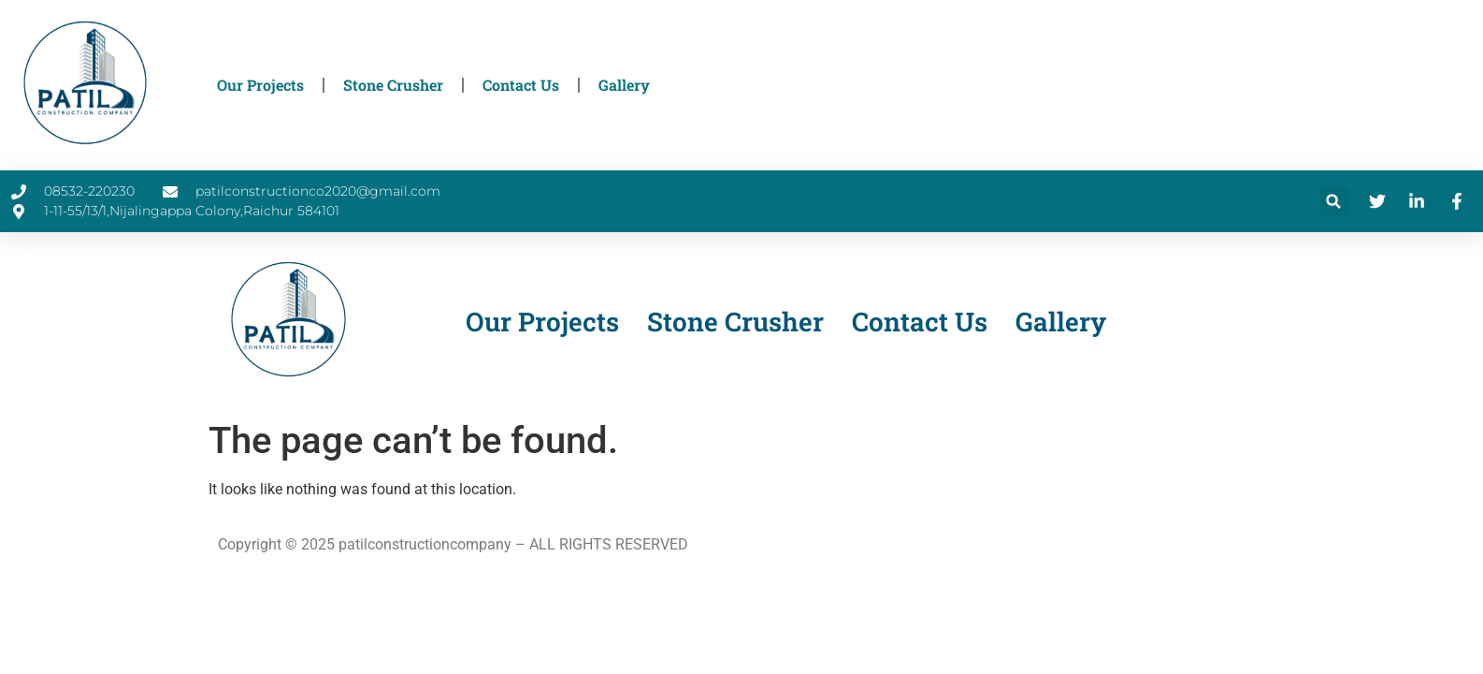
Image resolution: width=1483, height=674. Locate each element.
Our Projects (260, 85)
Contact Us (520, 85)
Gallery (624, 85)
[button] (1333, 201)
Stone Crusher (393, 85)
